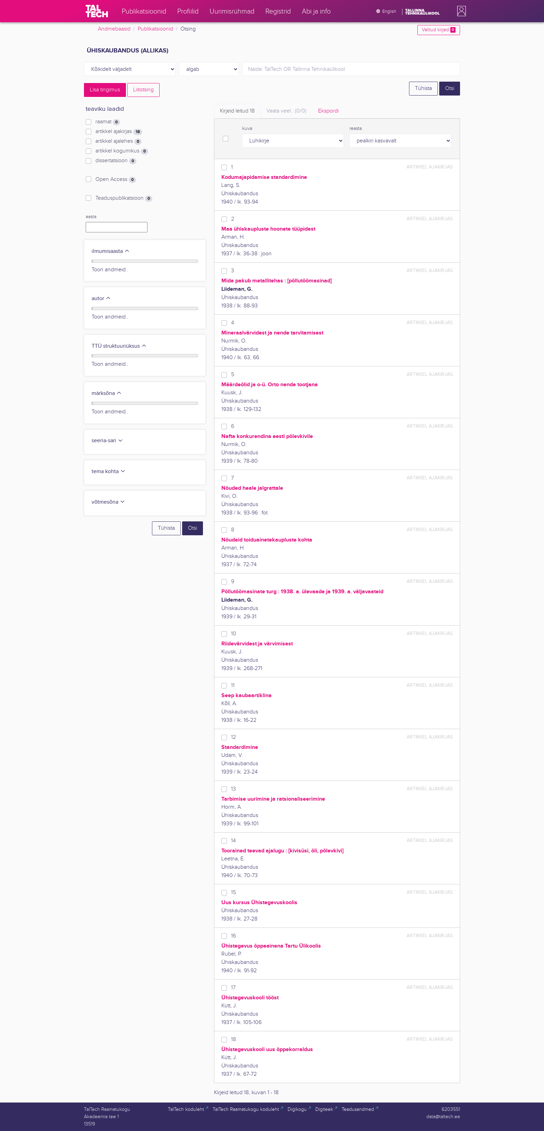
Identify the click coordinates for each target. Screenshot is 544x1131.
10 (233, 633)
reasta (355, 128)
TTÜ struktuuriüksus (119, 346)
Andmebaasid (114, 29)
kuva (247, 128)
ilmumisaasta (111, 251)
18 (233, 1039)
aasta (91, 217)
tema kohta (109, 471)
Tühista (423, 88)
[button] (460, 11)
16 (233, 936)
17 (233, 987)
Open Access (115, 179)
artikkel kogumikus (121, 151)
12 (233, 737)
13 (233, 789)
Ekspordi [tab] (328, 111)
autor (101, 298)
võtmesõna (108, 502)
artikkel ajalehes (118, 141)
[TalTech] (97, 11)
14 (233, 840)
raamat (107, 121)
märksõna (107, 393)
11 (233, 685)
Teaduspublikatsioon (123, 198)
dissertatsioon (115, 160)
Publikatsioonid (155, 29)
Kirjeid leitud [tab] (237, 111)
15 (233, 892)
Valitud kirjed (439, 30)
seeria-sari (107, 440)
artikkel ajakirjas (118, 131)
